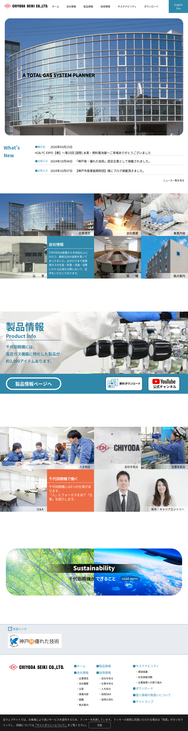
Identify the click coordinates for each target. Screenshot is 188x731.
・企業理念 (82, 678)
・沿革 (80, 688)
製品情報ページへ (33, 383)
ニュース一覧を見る (173, 180)
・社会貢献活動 (144, 677)
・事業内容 (82, 694)
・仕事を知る (106, 683)
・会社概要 (82, 683)
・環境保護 (142, 671)
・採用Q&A (105, 694)
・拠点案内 (82, 704)
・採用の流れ (106, 699)
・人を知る (105, 688)
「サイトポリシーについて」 (51, 725)
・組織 (80, 699)
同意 (99, 725)
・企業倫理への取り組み (149, 682)
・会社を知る (106, 678)
